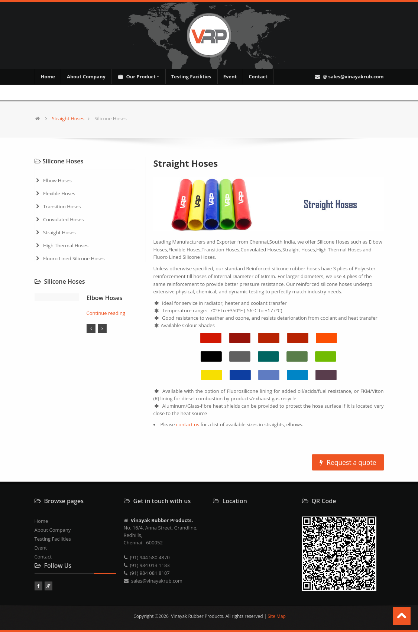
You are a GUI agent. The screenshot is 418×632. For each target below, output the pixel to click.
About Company (86, 76)
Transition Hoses (62, 206)
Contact (258, 76)
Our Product (138, 76)
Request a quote (348, 462)
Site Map (277, 616)
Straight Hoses (68, 118)
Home (48, 76)
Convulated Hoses (63, 219)
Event (230, 76)
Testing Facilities (191, 76)
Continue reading (106, 313)
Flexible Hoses (59, 193)
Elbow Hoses (57, 180)
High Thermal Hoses (65, 245)
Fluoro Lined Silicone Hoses (74, 258)
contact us (188, 424)
